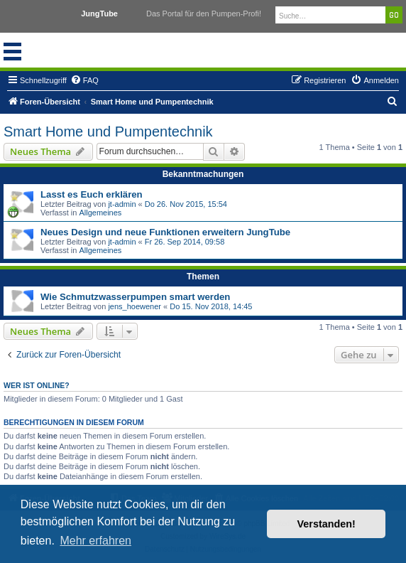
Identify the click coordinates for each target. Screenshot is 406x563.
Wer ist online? (37, 385)
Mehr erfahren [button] (95, 541)
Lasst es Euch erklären (91, 194)
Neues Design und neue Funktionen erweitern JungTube (165, 232)
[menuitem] (84, 80)
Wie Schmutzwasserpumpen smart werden (135, 296)
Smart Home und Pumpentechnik (108, 131)
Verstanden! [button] (326, 524)
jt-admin (122, 204)
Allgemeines (100, 212)
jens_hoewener (134, 306)
